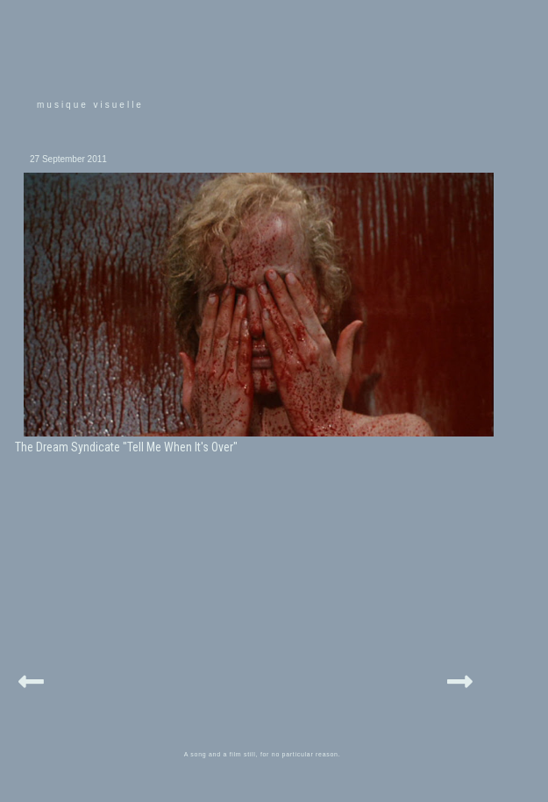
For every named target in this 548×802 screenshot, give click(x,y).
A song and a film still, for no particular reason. (262, 754)
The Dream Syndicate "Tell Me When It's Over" (126, 447)
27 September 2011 (68, 159)
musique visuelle (90, 105)
